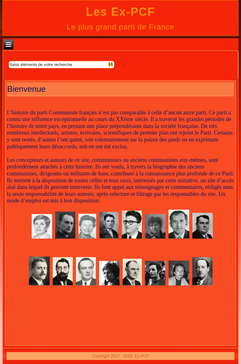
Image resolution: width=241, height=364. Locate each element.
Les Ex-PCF (120, 11)
